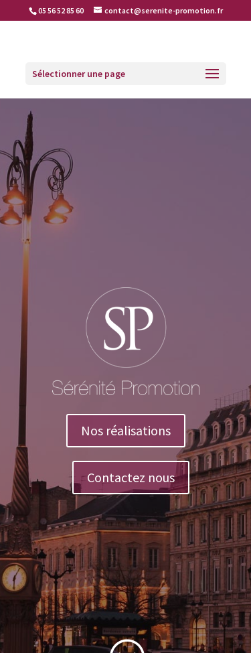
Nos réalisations (126, 430)
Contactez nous (131, 477)
